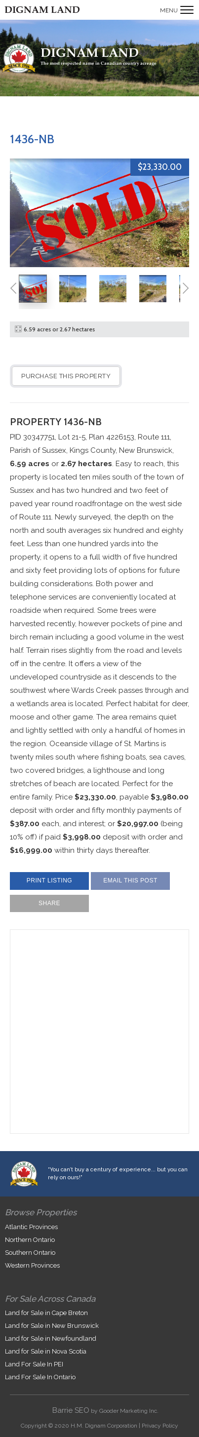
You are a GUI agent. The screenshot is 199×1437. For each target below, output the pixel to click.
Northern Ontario (30, 1239)
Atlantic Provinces (31, 1227)
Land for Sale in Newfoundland (50, 1338)
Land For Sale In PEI (34, 1364)
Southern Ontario (30, 1252)
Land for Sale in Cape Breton (46, 1313)
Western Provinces (32, 1265)
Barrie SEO (70, 1410)
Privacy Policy (160, 1425)
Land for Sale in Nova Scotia (45, 1351)
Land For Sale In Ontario (40, 1377)
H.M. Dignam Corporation (104, 1425)
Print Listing (49, 880)
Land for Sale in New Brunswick (52, 1325)
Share (49, 903)
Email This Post (130, 880)
